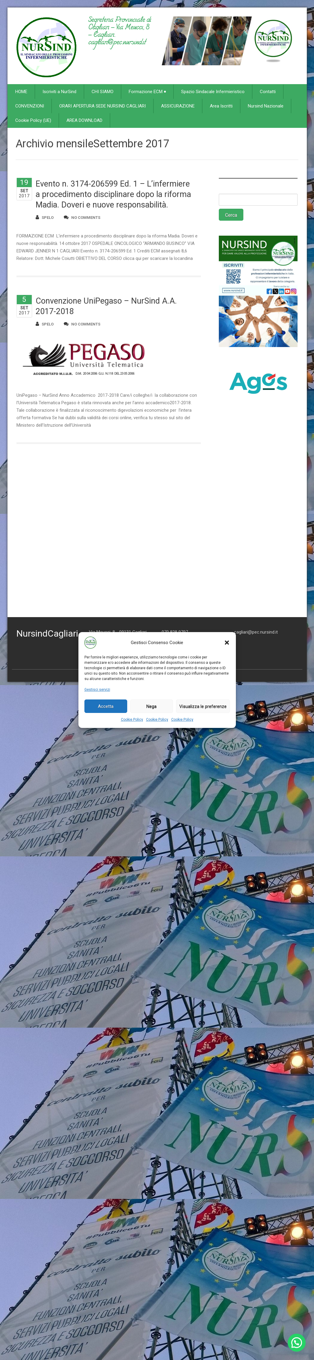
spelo (45, 217)
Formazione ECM (147, 91)
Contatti (268, 91)
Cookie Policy (132, 719)
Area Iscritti (221, 106)
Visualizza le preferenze (203, 706)
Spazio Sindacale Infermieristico (213, 91)
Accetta (105, 706)
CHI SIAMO (102, 91)
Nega (151, 706)
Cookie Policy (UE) (33, 120)
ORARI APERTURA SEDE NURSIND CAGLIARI (102, 106)
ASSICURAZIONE (178, 106)
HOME (21, 91)
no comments (82, 217)
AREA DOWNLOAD (84, 120)
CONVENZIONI (29, 106)
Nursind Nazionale (265, 106)
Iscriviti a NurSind (59, 91)
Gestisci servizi (97, 689)
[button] (227, 643)
